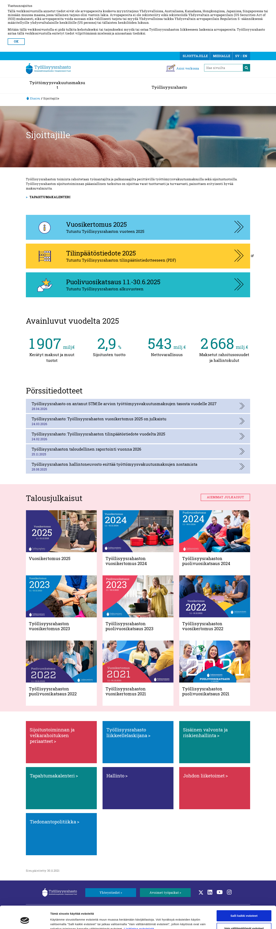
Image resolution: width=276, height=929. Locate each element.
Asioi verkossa (187, 68)
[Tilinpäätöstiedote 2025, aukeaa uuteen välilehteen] (138, 256)
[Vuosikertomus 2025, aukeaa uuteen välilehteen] (138, 227)
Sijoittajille (195, 56)
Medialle (221, 56)
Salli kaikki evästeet (244, 897)
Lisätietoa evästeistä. (140, 911)
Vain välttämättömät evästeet (244, 910)
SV (237, 56)
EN (245, 56)
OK (16, 41)
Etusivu (35, 98)
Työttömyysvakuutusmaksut (57, 85)
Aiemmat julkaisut (225, 497)
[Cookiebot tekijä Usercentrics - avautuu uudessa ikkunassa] (25, 921)
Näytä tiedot (58, 921)
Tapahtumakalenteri (50, 197)
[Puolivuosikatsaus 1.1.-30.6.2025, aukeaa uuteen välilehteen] (138, 284)
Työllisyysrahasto (169, 87)
